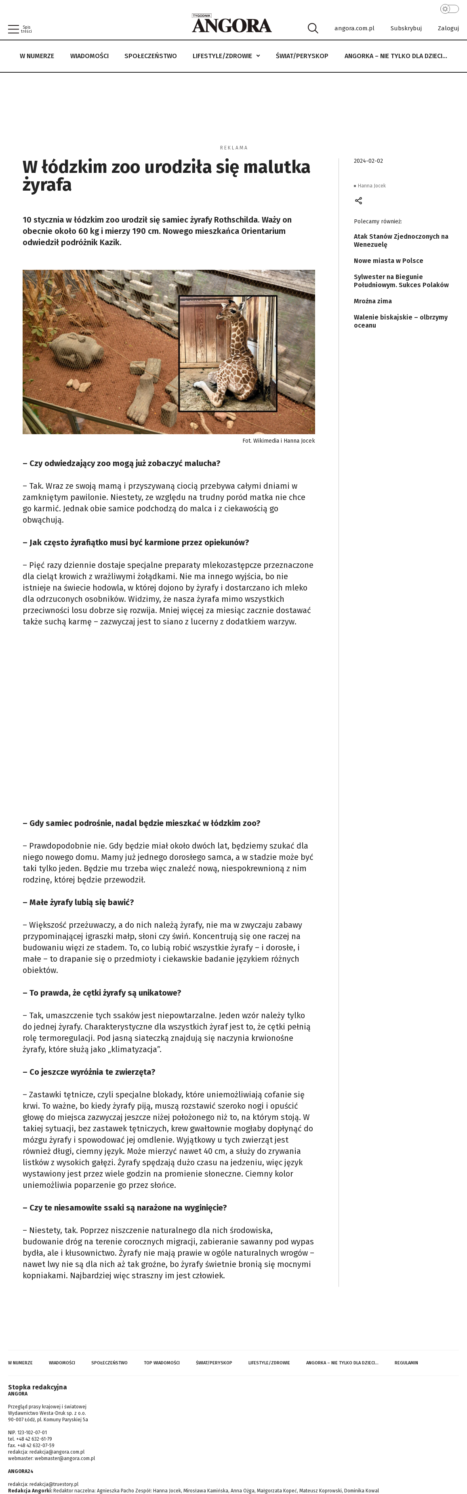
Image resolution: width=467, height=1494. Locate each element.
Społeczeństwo (150, 56)
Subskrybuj (406, 28)
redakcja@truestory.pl (53, 1484)
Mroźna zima (373, 301)
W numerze (37, 56)
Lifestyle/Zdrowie (222, 56)
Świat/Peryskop (302, 56)
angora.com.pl (354, 28)
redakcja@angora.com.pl (56, 1452)
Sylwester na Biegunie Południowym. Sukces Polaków (401, 281)
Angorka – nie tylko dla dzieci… (396, 56)
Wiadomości (89, 56)
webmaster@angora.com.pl (65, 1458)
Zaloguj (448, 28)
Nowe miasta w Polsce (388, 261)
